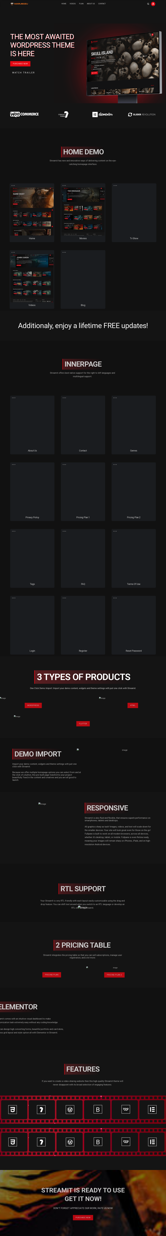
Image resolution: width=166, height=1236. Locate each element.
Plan (81, 4)
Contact (102, 4)
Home (63, 4)
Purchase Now (20, 64)
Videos (73, 4)
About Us (91, 4)
